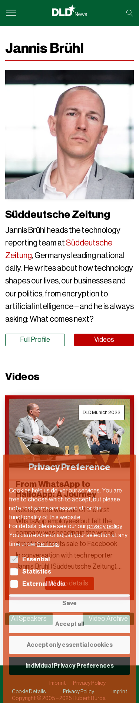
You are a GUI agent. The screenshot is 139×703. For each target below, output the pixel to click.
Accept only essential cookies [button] (70, 644)
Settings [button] (48, 544)
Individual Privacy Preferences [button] (70, 665)
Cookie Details (29, 691)
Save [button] (69, 603)
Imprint (120, 691)
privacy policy (104, 526)
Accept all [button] (69, 623)
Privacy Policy (78, 691)
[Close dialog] (130, 460)
